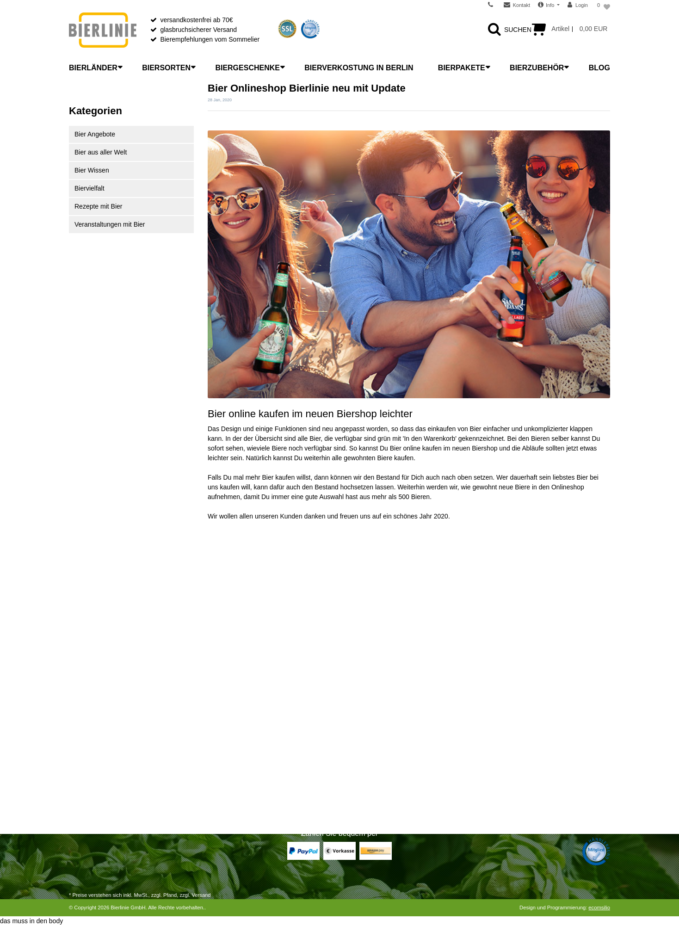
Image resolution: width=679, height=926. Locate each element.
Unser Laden (364, 716)
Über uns (359, 704)
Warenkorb (84, 752)
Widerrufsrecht (90, 728)
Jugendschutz (366, 788)
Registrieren (86, 776)
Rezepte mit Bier (98, 206)
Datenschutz (364, 776)
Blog (599, 68)
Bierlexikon (223, 704)
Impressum (362, 800)
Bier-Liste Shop (230, 800)
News (354, 728)
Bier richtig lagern (233, 728)
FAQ (352, 740)
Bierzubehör (537, 68)
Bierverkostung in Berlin (358, 68)
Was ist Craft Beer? (236, 716)
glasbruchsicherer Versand (198, 29)
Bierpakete (461, 68)
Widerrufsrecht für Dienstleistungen (119, 740)
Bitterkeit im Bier (231, 764)
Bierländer (93, 68)
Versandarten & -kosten (102, 716)
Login (77, 788)
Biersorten (166, 68)
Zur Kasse (84, 764)
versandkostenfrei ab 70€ (196, 20)
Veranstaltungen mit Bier (109, 224)
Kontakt (80, 800)
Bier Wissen (91, 170)
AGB (353, 764)
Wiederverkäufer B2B (377, 752)
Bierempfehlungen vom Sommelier (209, 39)
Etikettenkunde (229, 776)
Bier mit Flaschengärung (243, 788)
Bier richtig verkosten (238, 752)
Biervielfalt (89, 188)
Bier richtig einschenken (242, 740)
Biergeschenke (247, 68)
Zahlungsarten (90, 704)
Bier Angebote (94, 134)
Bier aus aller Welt (100, 152)
